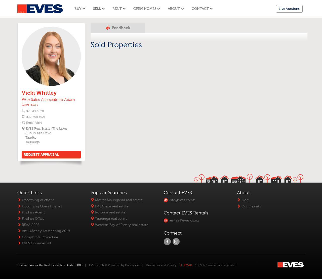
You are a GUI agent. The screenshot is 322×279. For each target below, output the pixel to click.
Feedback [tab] (117, 27)
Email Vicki (34, 123)
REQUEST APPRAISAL (41, 154)
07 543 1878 (35, 111)
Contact (202, 9)
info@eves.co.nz (179, 200)
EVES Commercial (34, 243)
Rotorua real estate (108, 212)
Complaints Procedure (37, 237)
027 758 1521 (35, 117)
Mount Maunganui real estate (117, 200)
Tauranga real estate (109, 218)
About (176, 9)
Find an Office (31, 218)
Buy (79, 9)
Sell (99, 9)
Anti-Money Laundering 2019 (43, 231)
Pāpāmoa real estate (109, 206)
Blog (243, 200)
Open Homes (146, 9)
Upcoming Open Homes (39, 206)
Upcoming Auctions (35, 200)
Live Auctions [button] (289, 9)
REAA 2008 (28, 225)
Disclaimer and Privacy (161, 265)
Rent (119, 9)
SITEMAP (186, 265)
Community (249, 206)
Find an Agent (31, 212)
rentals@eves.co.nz (181, 220)
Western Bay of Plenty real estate (119, 225)
